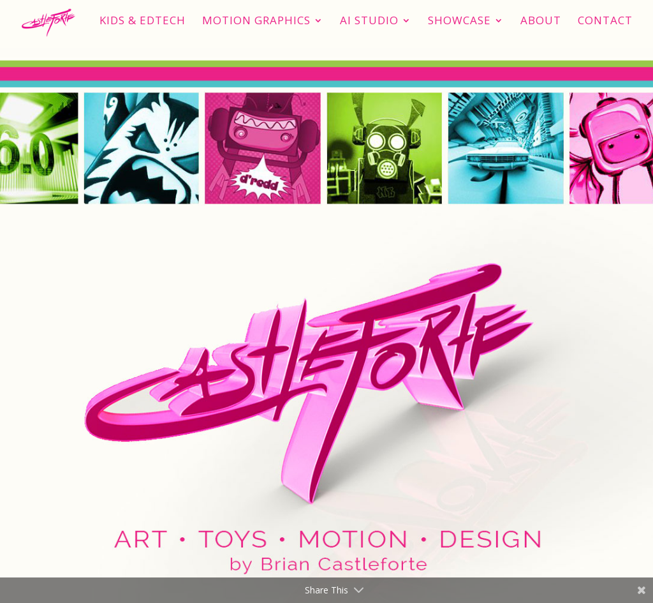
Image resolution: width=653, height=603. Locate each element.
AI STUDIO (369, 21)
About (540, 21)
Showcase (459, 21)
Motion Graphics (256, 21)
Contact (605, 21)
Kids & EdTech (142, 21)
